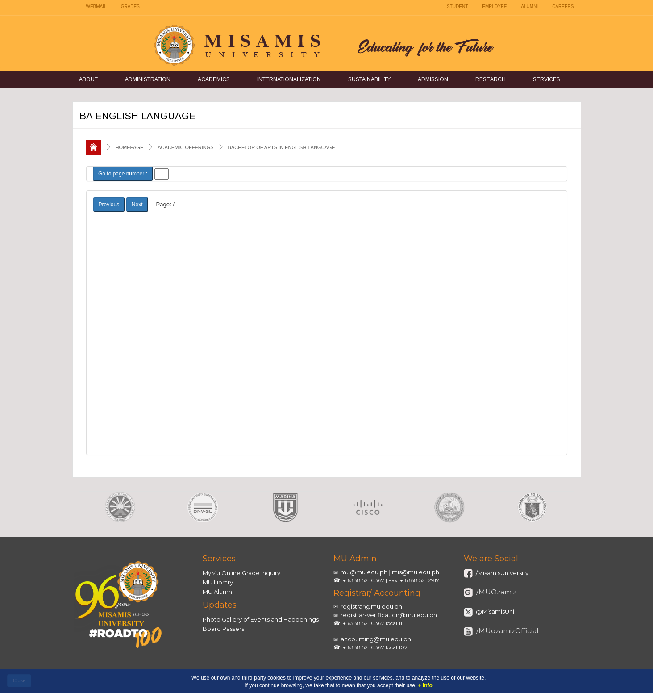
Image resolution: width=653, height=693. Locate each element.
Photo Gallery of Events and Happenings (261, 619)
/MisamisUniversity (501, 572)
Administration (148, 79)
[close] (19, 681)
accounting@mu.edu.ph (376, 639)
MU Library (218, 582)
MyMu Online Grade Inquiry (241, 572)
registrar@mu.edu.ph (371, 606)
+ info (425, 685)
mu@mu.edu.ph (364, 572)
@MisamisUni (494, 611)
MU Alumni (218, 591)
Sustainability (369, 79)
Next (137, 204)
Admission (433, 79)
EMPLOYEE (494, 6)
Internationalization (289, 79)
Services (546, 79)
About (88, 79)
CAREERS (563, 6)
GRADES (130, 6)
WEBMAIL (96, 6)
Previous (109, 204)
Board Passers (223, 628)
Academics (214, 79)
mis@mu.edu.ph (415, 572)
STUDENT (457, 6)
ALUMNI (529, 6)
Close (19, 680)
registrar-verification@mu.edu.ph (389, 614)
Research (490, 79)
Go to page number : (122, 174)
